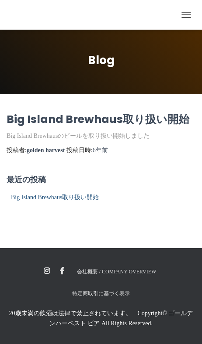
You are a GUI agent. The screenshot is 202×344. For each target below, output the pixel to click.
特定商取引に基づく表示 (101, 293)
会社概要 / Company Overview (117, 272)
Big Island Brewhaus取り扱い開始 (98, 119)
